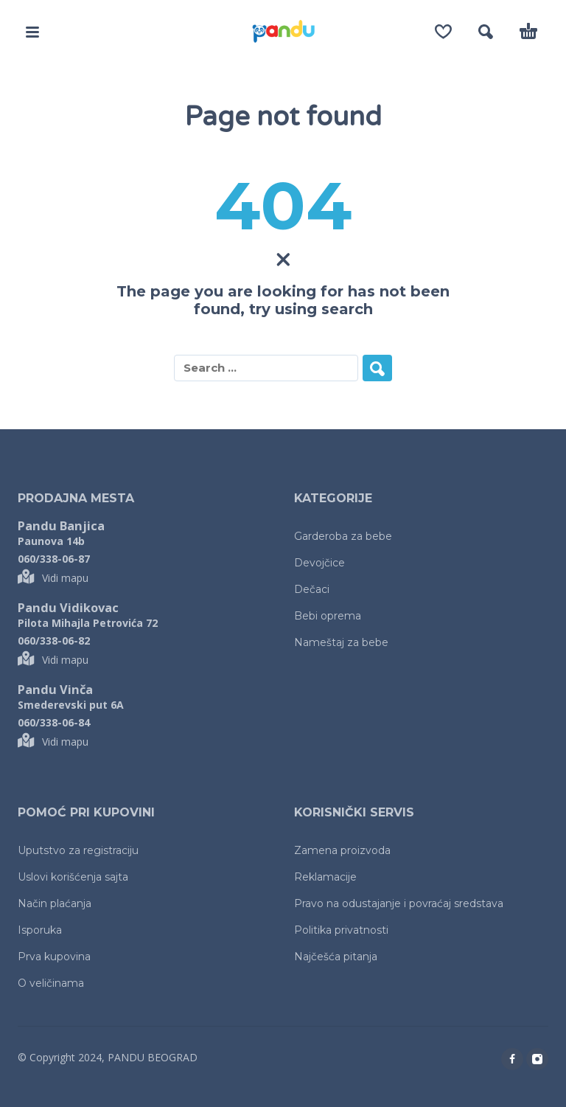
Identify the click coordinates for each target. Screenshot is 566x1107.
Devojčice (319, 562)
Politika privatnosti (341, 930)
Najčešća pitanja (335, 956)
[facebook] (512, 1059)
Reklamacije (325, 877)
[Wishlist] (443, 31)
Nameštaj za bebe (341, 642)
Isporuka (40, 930)
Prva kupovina (54, 956)
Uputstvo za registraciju (78, 850)
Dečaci (311, 589)
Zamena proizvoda (342, 850)
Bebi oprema (327, 615)
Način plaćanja (54, 903)
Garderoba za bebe (343, 536)
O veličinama (51, 983)
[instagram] (537, 1059)
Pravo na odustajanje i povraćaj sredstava (398, 903)
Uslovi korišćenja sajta (73, 877)
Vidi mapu (53, 578)
